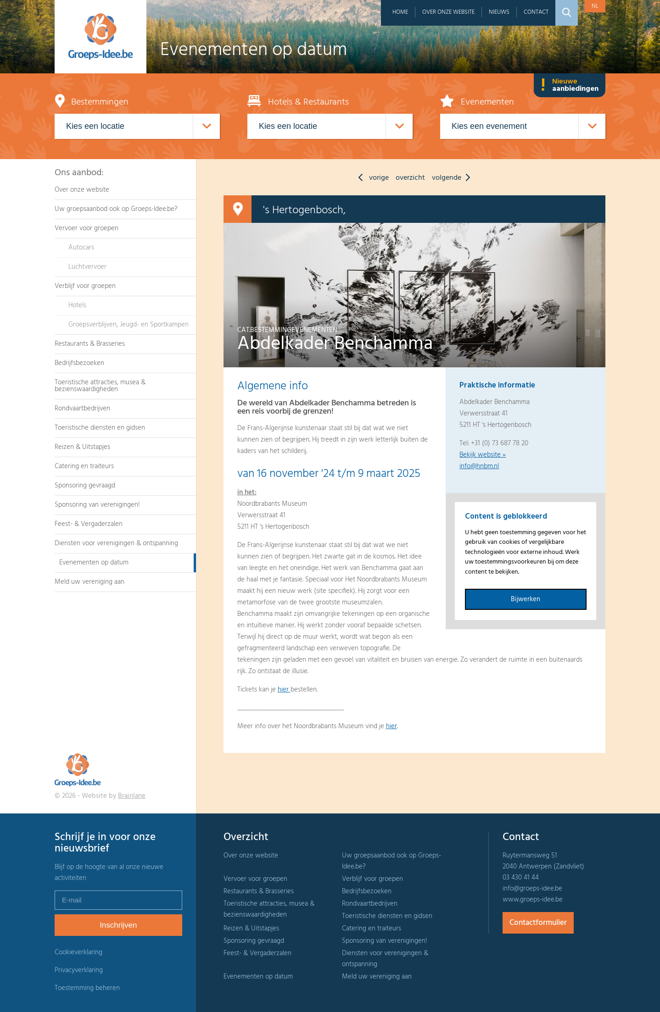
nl (595, 6)
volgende (453, 178)
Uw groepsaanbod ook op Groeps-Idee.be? (116, 209)
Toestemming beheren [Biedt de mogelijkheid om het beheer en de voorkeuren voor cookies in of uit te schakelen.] (87, 988)
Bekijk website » (482, 454)
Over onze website (448, 12)
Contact (536, 12)
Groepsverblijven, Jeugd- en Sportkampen (128, 324)
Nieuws (499, 12)
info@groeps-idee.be (532, 888)
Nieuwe (569, 85)
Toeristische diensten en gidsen (100, 427)
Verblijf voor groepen (85, 286)
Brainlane (131, 796)
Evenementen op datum (94, 562)
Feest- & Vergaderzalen (89, 524)
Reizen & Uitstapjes (82, 447)
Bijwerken (525, 599)
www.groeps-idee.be (533, 899)
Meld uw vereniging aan (89, 581)
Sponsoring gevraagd (85, 485)
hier (284, 689)
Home (400, 12)
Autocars (81, 247)
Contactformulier (538, 923)
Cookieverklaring (78, 952)
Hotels (77, 305)
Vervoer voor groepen (86, 228)
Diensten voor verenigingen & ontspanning (116, 543)
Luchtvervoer (87, 266)
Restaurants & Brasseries (90, 343)
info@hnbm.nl (479, 466)
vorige (371, 178)
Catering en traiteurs (84, 466)
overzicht (410, 178)
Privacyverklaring (79, 970)
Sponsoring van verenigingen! (97, 504)
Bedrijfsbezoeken (79, 363)
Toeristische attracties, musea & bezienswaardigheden (100, 386)
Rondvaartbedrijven (82, 408)
